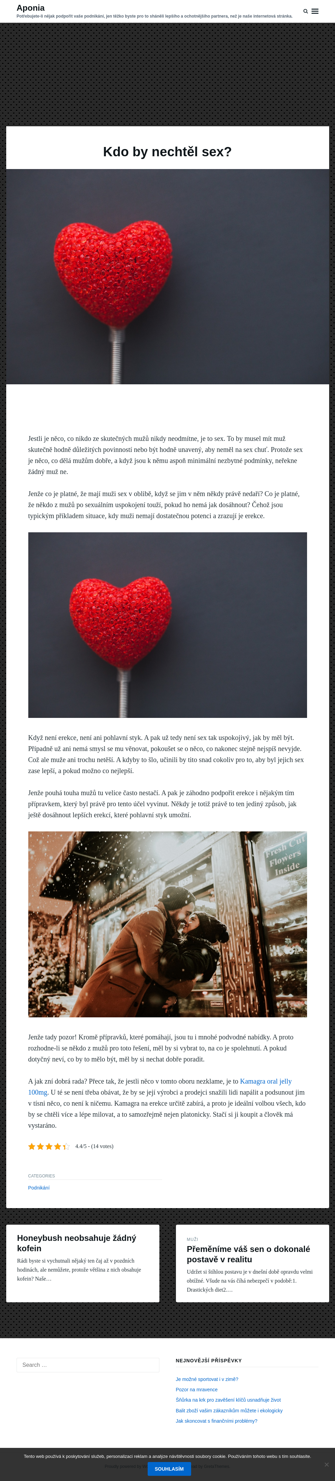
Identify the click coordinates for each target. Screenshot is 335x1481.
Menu (315, 11)
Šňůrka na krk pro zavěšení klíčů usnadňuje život (228, 1400)
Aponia (31, 7)
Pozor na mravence (197, 1389)
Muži (192, 1239)
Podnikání (39, 1188)
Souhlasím (169, 1469)
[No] (326, 1464)
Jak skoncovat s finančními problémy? (217, 1421)
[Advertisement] (167, 74)
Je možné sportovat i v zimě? (207, 1379)
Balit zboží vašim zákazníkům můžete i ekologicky (229, 1410)
